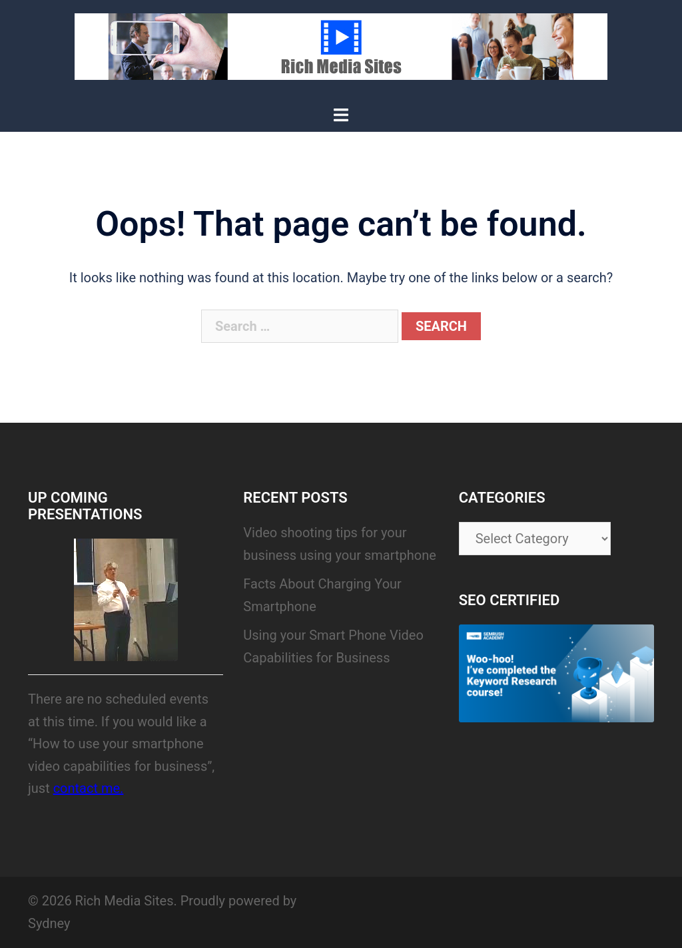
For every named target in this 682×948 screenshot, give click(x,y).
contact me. (88, 788)
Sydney (49, 923)
